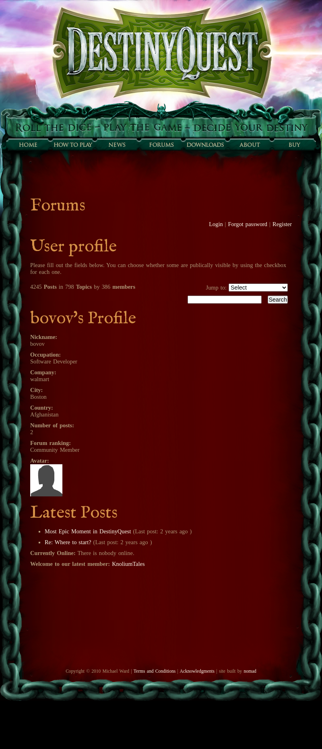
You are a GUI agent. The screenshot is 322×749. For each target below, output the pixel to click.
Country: (41, 407)
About (249, 145)
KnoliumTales (128, 564)
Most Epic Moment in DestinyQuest (89, 531)
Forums (161, 145)
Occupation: (45, 354)
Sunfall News (117, 145)
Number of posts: (52, 425)
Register (282, 224)
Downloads (205, 145)
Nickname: (43, 337)
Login (216, 224)
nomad (250, 671)
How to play (72, 145)
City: (36, 390)
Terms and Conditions (154, 671)
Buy (294, 145)
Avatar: (39, 460)
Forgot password (248, 224)
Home (28, 145)
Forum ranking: (50, 443)
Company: (43, 372)
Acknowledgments (197, 671)
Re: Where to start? (68, 542)
